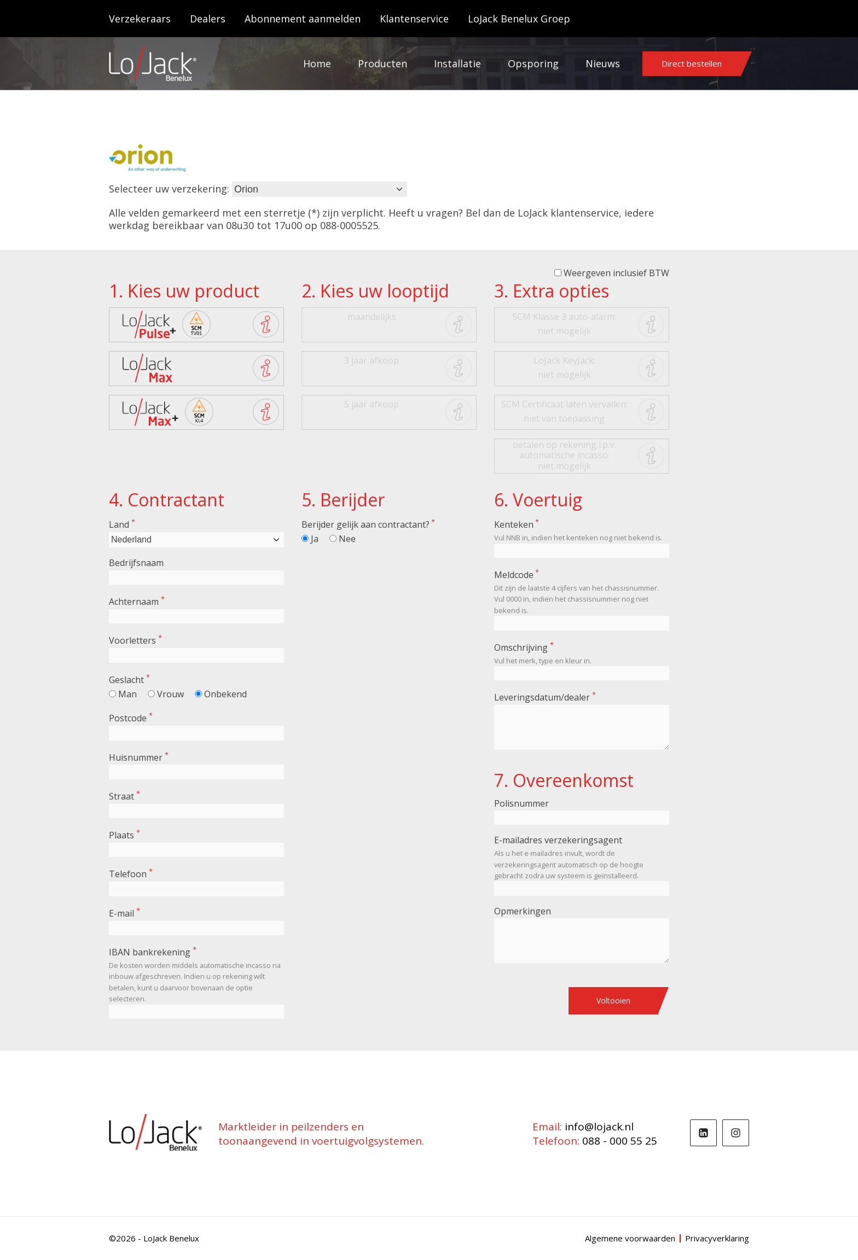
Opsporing (533, 63)
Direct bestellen (692, 63)
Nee (347, 539)
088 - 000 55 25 (619, 1141)
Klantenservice (414, 18)
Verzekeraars (140, 18)
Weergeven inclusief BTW (616, 273)
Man (127, 694)
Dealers (207, 18)
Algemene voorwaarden (630, 1238)
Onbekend (225, 694)
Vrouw (170, 694)
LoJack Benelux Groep (519, 18)
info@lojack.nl (599, 1126)
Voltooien (613, 1000)
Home (317, 63)
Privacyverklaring (717, 1238)
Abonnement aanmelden (303, 18)
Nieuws (602, 63)
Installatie (457, 63)
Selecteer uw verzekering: (169, 188)
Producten (382, 63)
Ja (314, 539)
